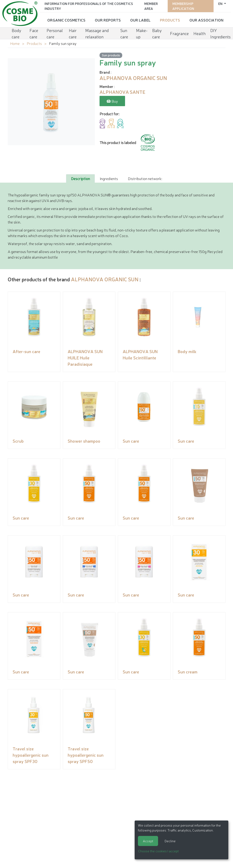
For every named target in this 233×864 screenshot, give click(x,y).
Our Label (140, 19)
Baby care (157, 33)
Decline (170, 841)
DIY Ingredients (220, 33)
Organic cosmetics (66, 19)
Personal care (55, 33)
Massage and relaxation (97, 33)
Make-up (142, 33)
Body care (16, 33)
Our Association (206, 19)
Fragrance (179, 33)
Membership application (183, 6)
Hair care (73, 33)
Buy (112, 101)
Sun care (124, 33)
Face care (34, 33)
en (220, 3)
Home (15, 43)
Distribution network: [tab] (145, 178)
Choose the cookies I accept (158, 851)
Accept (148, 841)
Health (199, 33)
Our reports (108, 19)
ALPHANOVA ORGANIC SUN (104, 279)
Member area (151, 6)
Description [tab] (80, 178)
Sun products (111, 55)
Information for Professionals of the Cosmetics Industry (88, 6)
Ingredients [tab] (109, 178)
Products (170, 19)
